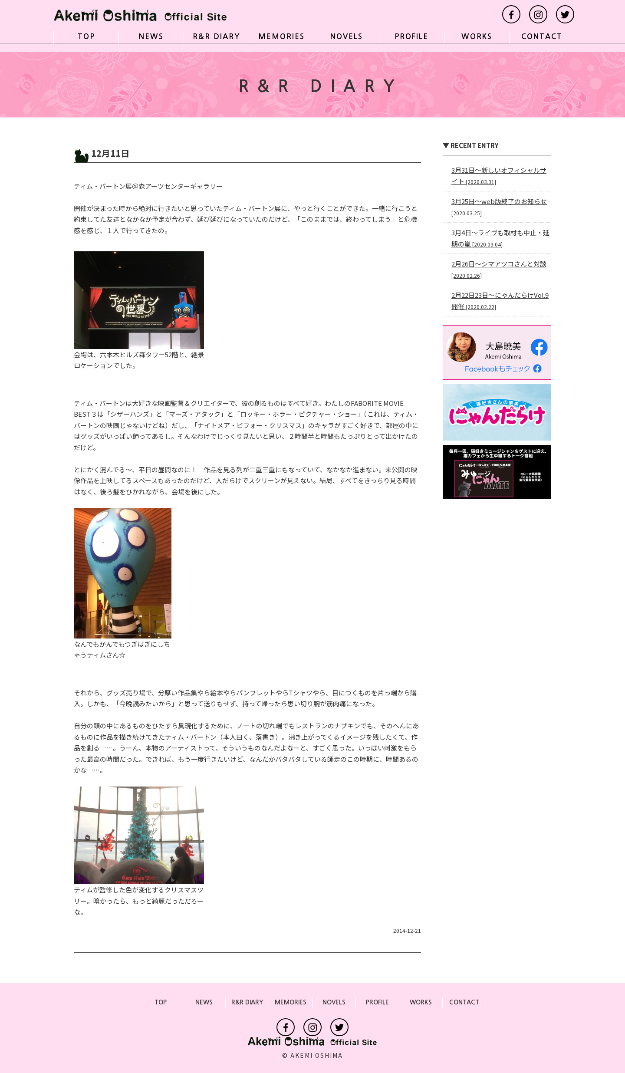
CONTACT (540, 39)
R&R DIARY (215, 39)
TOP (84, 39)
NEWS (150, 39)
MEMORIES (280, 39)
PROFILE (410, 39)
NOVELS (345, 39)
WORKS (475, 39)
